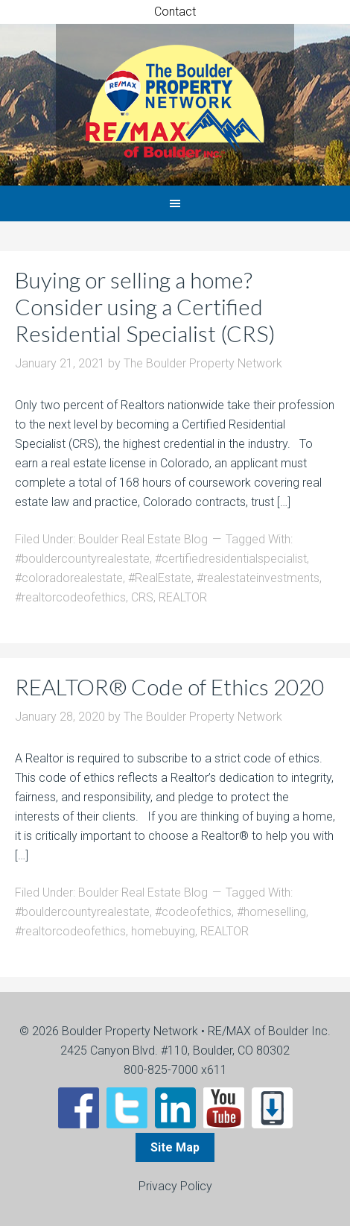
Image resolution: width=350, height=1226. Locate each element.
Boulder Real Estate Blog (143, 539)
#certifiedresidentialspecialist (231, 559)
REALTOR (183, 597)
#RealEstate (159, 578)
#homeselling (271, 912)
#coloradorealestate (69, 578)
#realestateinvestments (258, 578)
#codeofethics (193, 912)
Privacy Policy (175, 1186)
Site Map (175, 1147)
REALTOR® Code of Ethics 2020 (169, 686)
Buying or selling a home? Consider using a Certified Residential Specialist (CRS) (145, 306)
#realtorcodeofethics (70, 597)
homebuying (163, 931)
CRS (142, 597)
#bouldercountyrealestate (82, 559)
